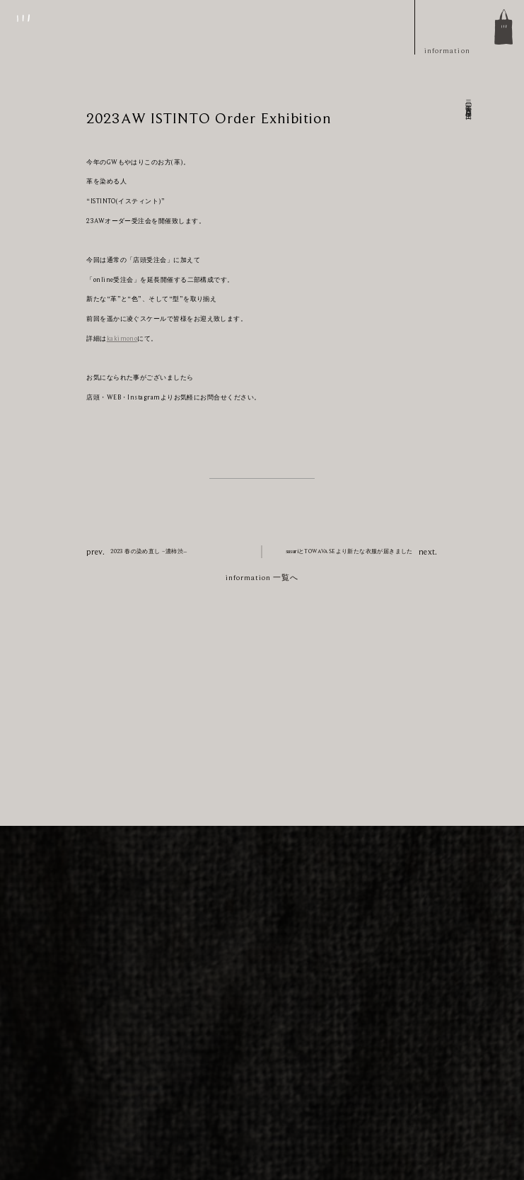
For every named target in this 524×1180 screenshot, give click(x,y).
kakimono (122, 338)
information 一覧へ (262, 577)
